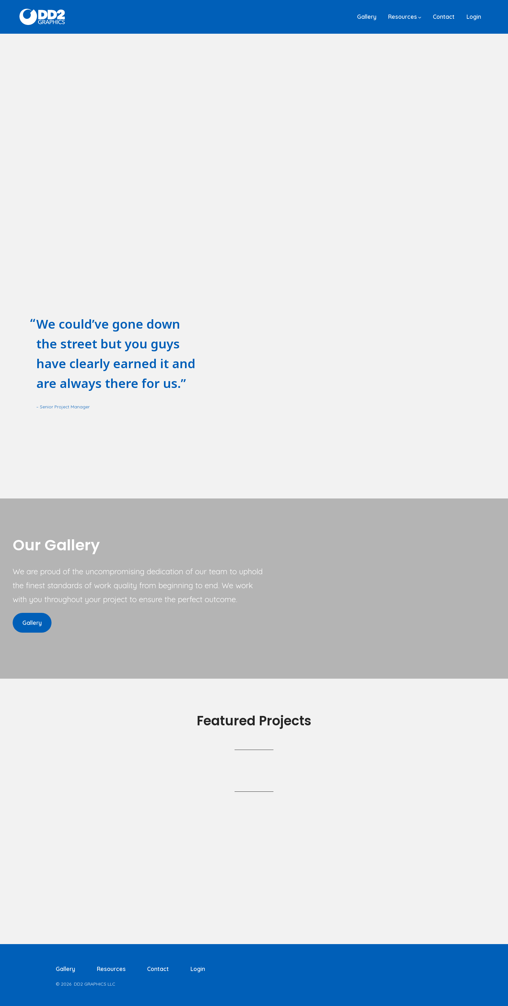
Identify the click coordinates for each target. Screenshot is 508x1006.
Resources (404, 16)
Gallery (366, 16)
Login (474, 16)
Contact (444, 16)
